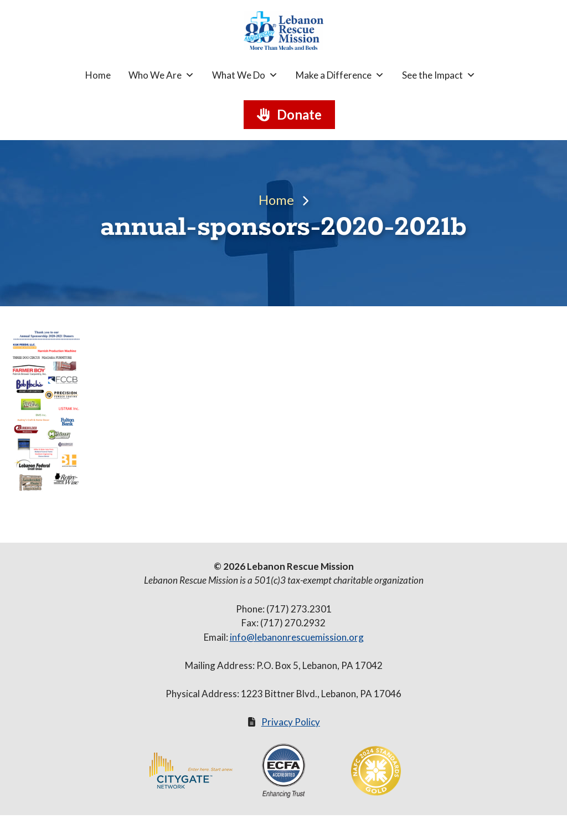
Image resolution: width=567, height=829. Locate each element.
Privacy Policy (290, 722)
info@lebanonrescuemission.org (297, 637)
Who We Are (161, 75)
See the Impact (439, 75)
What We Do (245, 75)
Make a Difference (340, 75)
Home (98, 75)
